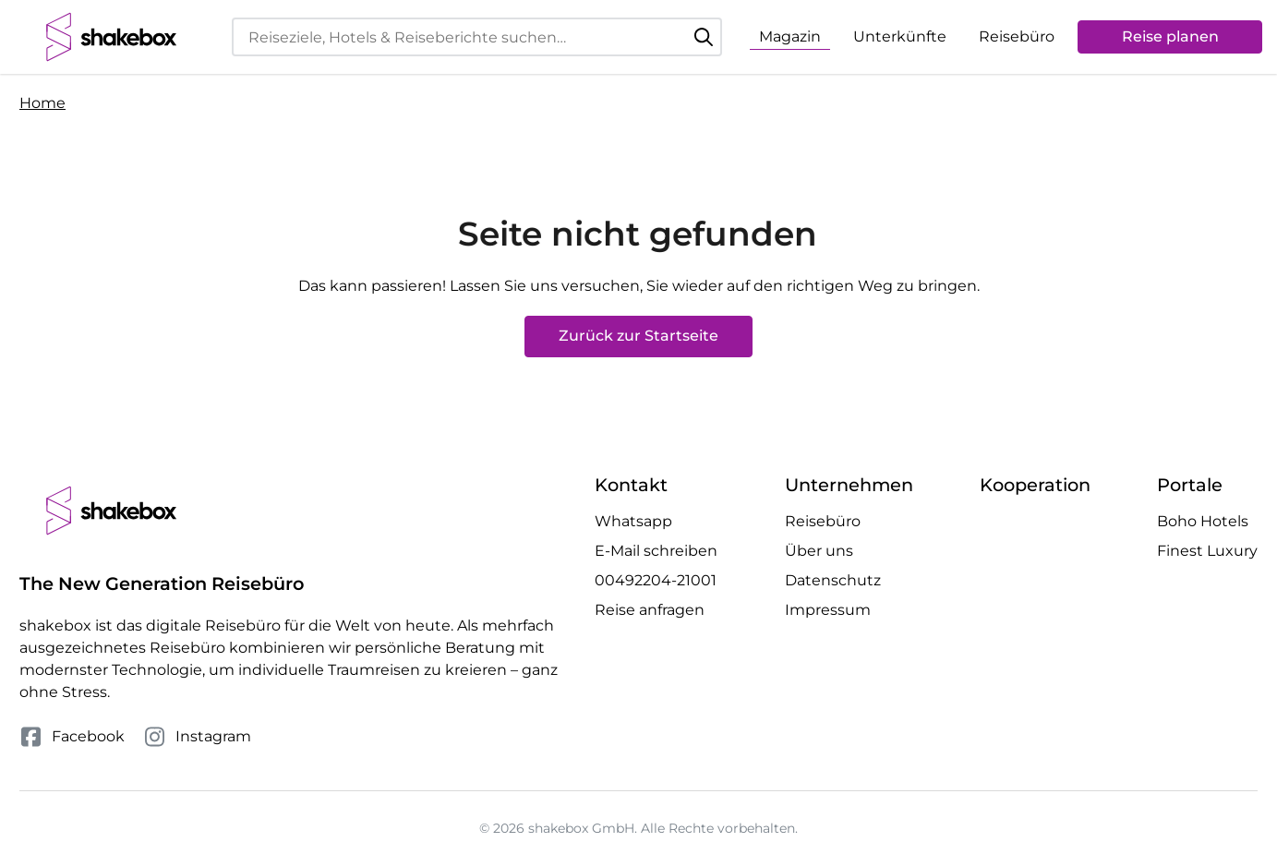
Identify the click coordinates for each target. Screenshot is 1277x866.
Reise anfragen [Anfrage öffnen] (650, 610)
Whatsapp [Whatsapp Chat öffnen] (633, 521)
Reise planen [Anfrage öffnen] (1170, 36)
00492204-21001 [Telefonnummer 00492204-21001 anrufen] (656, 580)
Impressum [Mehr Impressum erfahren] (828, 610)
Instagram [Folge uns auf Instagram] (197, 737)
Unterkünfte (899, 36)
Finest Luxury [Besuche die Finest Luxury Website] (1207, 550)
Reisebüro (1016, 36)
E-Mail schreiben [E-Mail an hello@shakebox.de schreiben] (656, 550)
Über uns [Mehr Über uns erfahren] (819, 550)
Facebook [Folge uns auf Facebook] (72, 737)
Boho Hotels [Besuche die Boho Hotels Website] (1202, 521)
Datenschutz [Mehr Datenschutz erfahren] (833, 580)
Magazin (790, 36)
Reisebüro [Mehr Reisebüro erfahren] (823, 521)
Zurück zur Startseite (638, 335)
